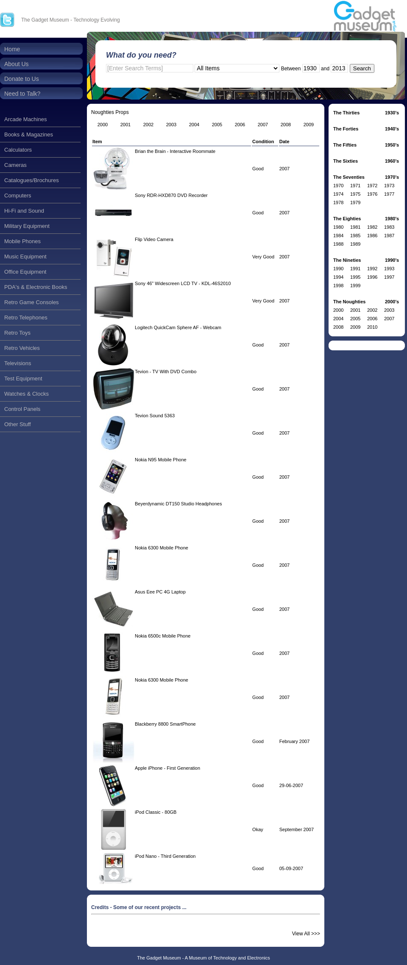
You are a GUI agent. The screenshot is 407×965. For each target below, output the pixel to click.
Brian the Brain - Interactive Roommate (175, 151)
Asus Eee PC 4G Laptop (160, 591)
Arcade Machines (25, 119)
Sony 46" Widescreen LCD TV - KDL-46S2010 (183, 283)
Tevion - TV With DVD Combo (165, 371)
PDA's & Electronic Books (35, 287)
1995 (355, 277)
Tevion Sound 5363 (155, 415)
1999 (355, 285)
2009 (355, 327)
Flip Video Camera (154, 239)
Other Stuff (17, 424)
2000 (338, 310)
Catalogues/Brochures (31, 180)
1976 (372, 194)
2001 (355, 310)
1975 (355, 194)
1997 (389, 277)
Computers (17, 195)
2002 (372, 310)
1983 (389, 227)
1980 (338, 227)
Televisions (17, 363)
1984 (338, 235)
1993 (389, 268)
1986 (372, 235)
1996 (372, 277)
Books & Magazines (28, 134)
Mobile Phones (22, 241)
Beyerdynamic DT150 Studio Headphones (178, 503)
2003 (389, 310)
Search (362, 68)
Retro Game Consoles (31, 302)
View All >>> (306, 934)
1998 (338, 285)
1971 (355, 185)
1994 (338, 277)
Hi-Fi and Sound (24, 211)
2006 (372, 318)
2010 (372, 327)
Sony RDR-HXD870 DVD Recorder (171, 195)
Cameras (15, 165)
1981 (355, 227)
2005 (355, 318)
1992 (372, 268)
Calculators (18, 150)
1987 (389, 235)
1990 (338, 268)
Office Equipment (25, 272)
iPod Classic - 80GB (155, 812)
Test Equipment (23, 378)
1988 (338, 244)
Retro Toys (17, 333)
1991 (355, 268)
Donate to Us (21, 78)
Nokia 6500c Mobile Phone (162, 635)
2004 (338, 318)
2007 (389, 318)
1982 (372, 227)
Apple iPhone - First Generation (167, 768)
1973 (389, 185)
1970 (338, 185)
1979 (355, 202)
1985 (355, 235)
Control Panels (22, 409)
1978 (338, 202)
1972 (372, 185)
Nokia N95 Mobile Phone (161, 459)
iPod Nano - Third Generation (165, 856)
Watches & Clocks (26, 394)
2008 (338, 327)
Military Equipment (27, 226)
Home (12, 49)
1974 (338, 194)
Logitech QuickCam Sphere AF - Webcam (178, 327)
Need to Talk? (22, 93)
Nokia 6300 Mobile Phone (161, 547)
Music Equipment (25, 256)
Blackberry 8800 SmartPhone (165, 724)
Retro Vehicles (22, 348)
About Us (16, 64)
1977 (389, 194)
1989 (355, 244)
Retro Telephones (25, 317)
